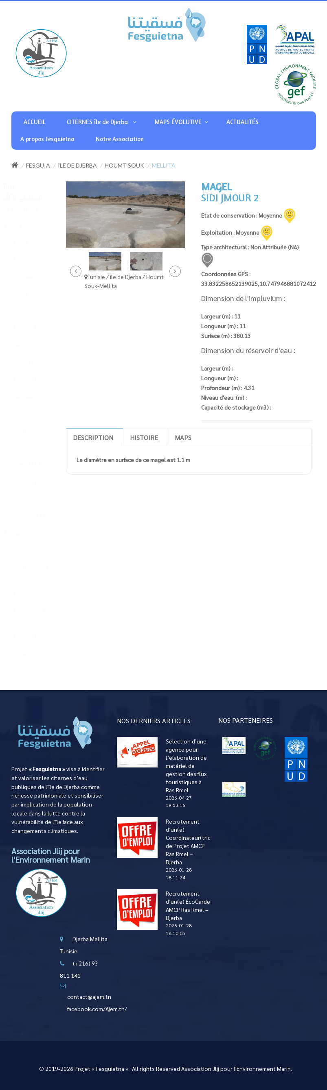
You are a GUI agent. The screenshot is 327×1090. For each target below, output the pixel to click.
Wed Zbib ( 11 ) (38, 515)
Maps (183, 437)
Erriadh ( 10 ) (36, 258)
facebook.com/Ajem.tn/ (97, 1008)
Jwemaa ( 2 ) (35, 396)
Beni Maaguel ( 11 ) (38, 571)
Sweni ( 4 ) (32, 344)
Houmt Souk (124, 165)
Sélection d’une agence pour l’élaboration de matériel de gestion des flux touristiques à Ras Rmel (186, 765)
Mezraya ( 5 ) (36, 378)
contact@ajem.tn (89, 996)
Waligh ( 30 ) (35, 361)
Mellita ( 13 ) (35, 327)
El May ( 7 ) (33, 592)
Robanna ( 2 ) (36, 653)
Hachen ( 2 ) (35, 310)
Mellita (164, 165)
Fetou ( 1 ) (32, 293)
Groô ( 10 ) (33, 447)
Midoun (21, 533)
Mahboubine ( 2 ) (38, 614)
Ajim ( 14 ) (32, 430)
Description (93, 437)
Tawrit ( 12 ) (34, 241)
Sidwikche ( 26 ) (39, 670)
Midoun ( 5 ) (34, 635)
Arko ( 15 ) (32, 549)
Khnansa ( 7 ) (36, 481)
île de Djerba (77, 165)
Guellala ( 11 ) (37, 464)
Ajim (18, 413)
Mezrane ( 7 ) (36, 498)
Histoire (144, 437)
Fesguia (38, 165)
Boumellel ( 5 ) (38, 275)
